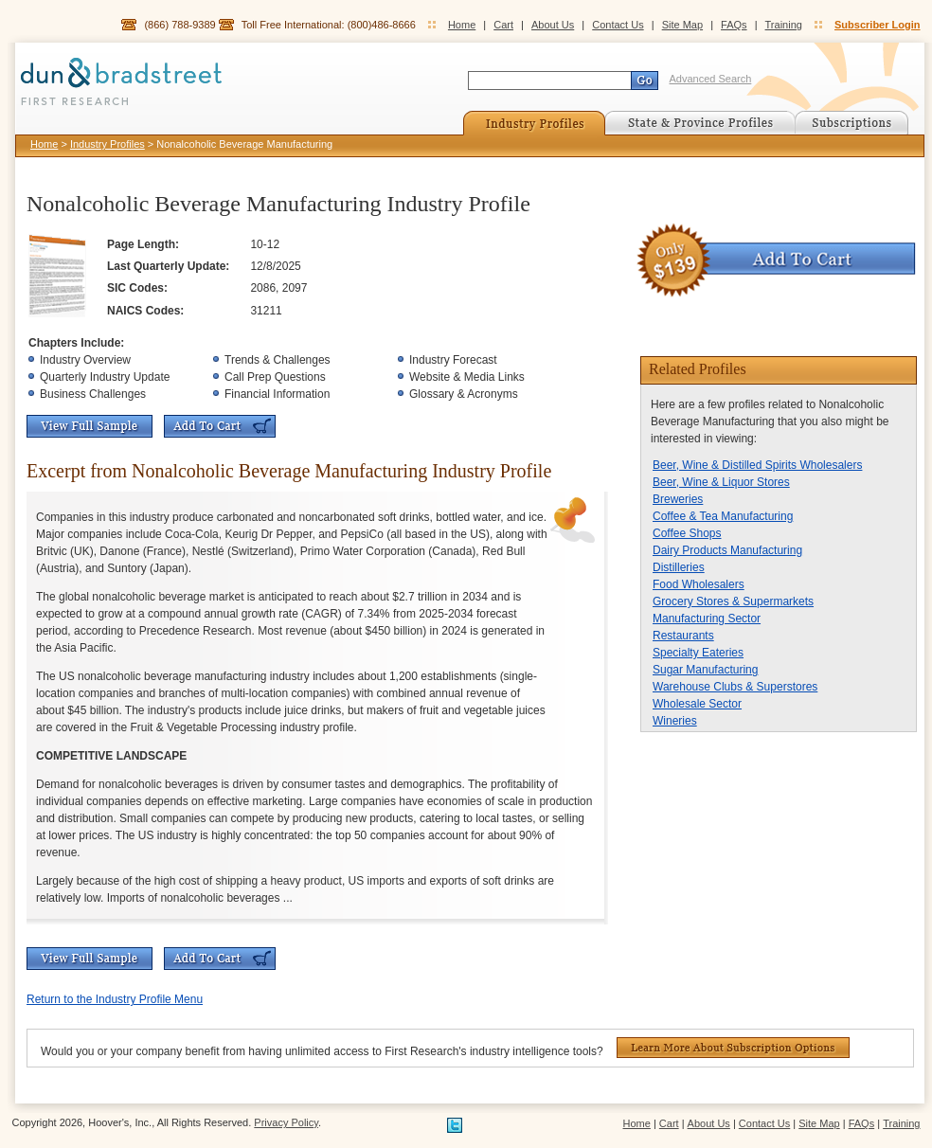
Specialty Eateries (698, 652)
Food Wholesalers (698, 584)
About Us (552, 24)
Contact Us (617, 24)
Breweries (678, 499)
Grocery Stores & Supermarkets (733, 601)
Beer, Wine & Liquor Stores (721, 482)
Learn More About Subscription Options (733, 1047)
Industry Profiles (107, 144)
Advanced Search (711, 78)
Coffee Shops (687, 533)
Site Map (682, 24)
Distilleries (679, 567)
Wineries (675, 720)
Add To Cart (220, 426)
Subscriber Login (877, 24)
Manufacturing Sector (707, 618)
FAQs (734, 24)
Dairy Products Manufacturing (727, 550)
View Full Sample (89, 426)
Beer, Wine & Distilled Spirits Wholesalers (757, 465)
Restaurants (683, 635)
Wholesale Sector (697, 703)
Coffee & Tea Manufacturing (723, 516)
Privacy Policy (286, 1122)
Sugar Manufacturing (705, 669)
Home (461, 24)
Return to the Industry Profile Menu (115, 999)
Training (783, 24)
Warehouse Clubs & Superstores (735, 686)
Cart (503, 24)
